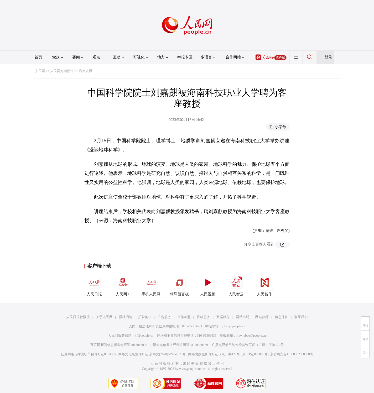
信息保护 (281, 317)
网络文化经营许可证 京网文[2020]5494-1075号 (152, 354)
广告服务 (164, 317)
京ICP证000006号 (255, 354)
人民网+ (122, 285)
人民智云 (236, 285)
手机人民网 (151, 285)
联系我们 (301, 317)
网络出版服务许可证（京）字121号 (214, 354)
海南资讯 (85, 71)
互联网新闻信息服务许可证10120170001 (119, 345)
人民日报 (94, 285)
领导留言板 (179, 285)
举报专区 (184, 57)
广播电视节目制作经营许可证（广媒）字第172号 (248, 345)
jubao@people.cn (233, 326)
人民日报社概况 (78, 317)
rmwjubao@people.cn (251, 335)
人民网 (40, 71)
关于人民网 (104, 317)
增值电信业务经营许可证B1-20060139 (180, 345)
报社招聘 (125, 317)
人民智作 (264, 285)
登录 (328, 57)
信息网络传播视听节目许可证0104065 (88, 354)
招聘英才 (144, 317)
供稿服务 (203, 317)
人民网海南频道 (62, 71)
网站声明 (242, 317)
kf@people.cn (144, 335)
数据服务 (223, 317)
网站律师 (262, 317)
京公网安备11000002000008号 (291, 354)
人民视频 (207, 285)
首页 (38, 57)
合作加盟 (184, 317)
